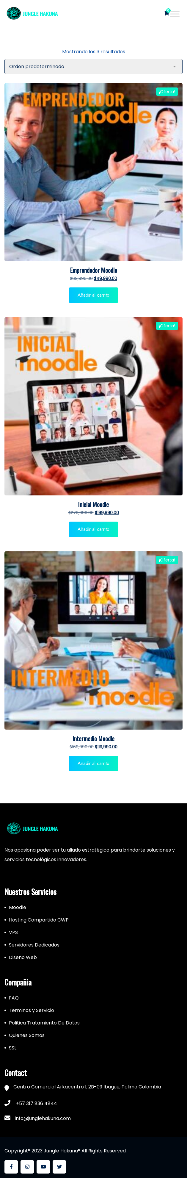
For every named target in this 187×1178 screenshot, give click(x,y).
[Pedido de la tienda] (93, 66)
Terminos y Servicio (31, 1010)
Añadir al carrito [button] (93, 295)
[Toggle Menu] (175, 14)
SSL (12, 1047)
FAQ (14, 997)
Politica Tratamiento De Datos (44, 1022)
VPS (13, 932)
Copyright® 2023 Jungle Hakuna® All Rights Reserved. (65, 1150)
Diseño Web (23, 957)
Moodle (17, 907)
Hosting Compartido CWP (39, 919)
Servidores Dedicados (34, 944)
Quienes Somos (27, 1035)
